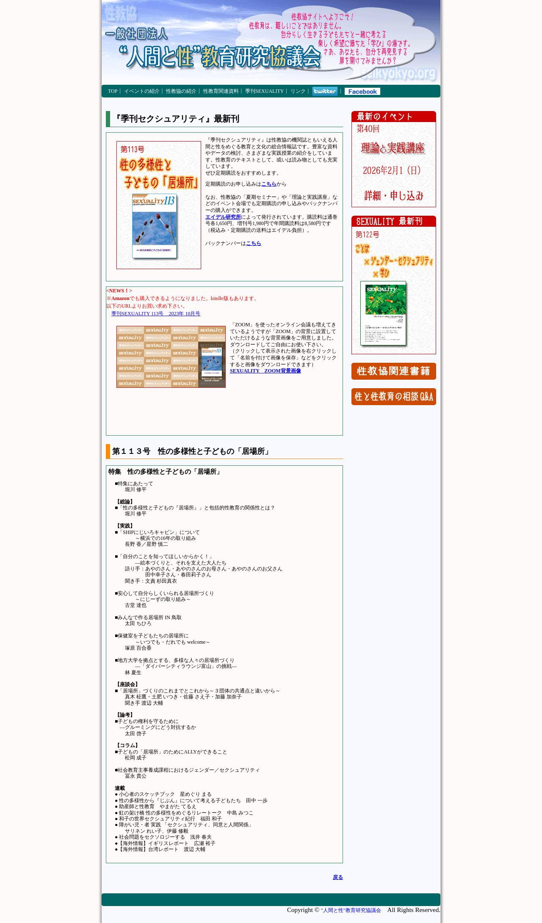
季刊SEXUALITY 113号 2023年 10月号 (155, 314)
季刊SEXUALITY (264, 91)
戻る (338, 877)
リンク (298, 91)
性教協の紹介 (181, 91)
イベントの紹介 (142, 91)
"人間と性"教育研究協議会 (351, 910)
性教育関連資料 (221, 91)
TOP (112, 91)
